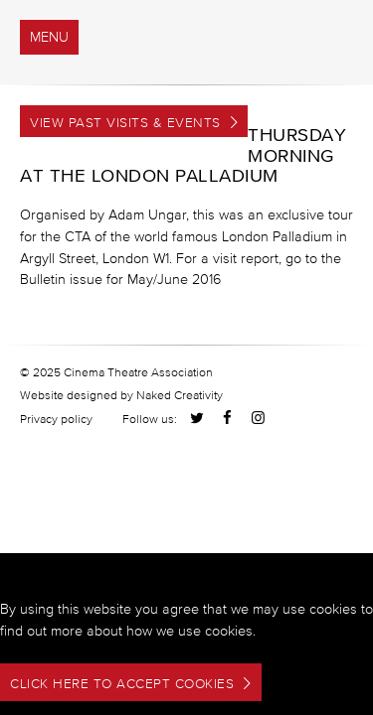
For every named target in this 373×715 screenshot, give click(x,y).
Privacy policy (56, 418)
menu (49, 37)
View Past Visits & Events (125, 122)
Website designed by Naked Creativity (121, 394)
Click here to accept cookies (122, 683)
